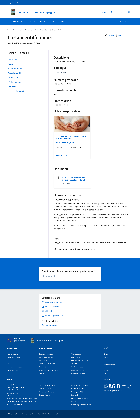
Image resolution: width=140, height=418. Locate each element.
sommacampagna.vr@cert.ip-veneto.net (23, 401)
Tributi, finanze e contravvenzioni (81, 367)
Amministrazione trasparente (80, 385)
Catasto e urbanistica (45, 354)
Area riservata (75, 401)
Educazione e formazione (47, 363)
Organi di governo (12, 354)
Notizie (106, 354)
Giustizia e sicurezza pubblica (80, 360)
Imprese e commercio (78, 373)
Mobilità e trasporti (77, 357)
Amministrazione (18, 30)
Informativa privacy (77, 388)
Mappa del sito (13, 414)
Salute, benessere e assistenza (49, 370)
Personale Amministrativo (15, 367)
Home (8, 30)
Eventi (106, 373)
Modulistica (43, 30)
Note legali (74, 395)
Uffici (8, 360)
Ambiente (74, 363)
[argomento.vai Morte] (83, 136)
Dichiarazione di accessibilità (80, 398)
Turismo (41, 373)
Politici (9, 363)
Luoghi (106, 370)
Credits (57, 414)
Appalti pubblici (43, 367)
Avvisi (106, 357)
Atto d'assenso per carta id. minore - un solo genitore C (73, 178)
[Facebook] (110, 12)
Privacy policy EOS (77, 392)
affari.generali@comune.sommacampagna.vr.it (22, 398)
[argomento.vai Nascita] (59, 138)
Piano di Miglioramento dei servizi (82, 404)
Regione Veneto (14, 3)
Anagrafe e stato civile (46, 357)
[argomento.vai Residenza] (68, 138)
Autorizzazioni (43, 360)
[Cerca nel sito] (129, 12)
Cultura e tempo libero (78, 370)
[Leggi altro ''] (61, 155)
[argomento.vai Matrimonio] (74, 136)
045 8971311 (13, 390)
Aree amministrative (13, 357)
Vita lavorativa (75, 354)
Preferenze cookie (27, 414)
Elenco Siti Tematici (44, 414)
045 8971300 (13, 393)
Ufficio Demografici (65, 142)
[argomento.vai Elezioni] (64, 136)
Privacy (66, 414)
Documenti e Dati (32, 30)
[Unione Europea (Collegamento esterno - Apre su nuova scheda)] (16, 341)
